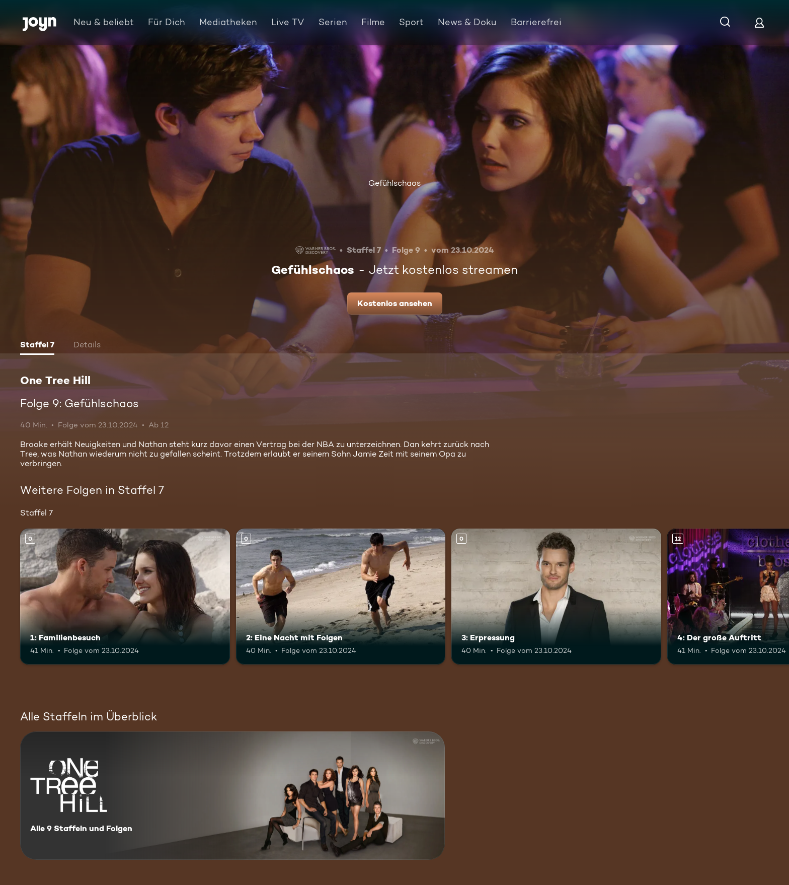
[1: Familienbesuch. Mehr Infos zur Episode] (125, 597)
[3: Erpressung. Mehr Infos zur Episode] (556, 597)
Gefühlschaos (394, 183)
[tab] (37, 346)
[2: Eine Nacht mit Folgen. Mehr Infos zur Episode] (341, 597)
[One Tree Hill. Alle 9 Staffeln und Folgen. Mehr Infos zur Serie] (232, 795)
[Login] (759, 22)
